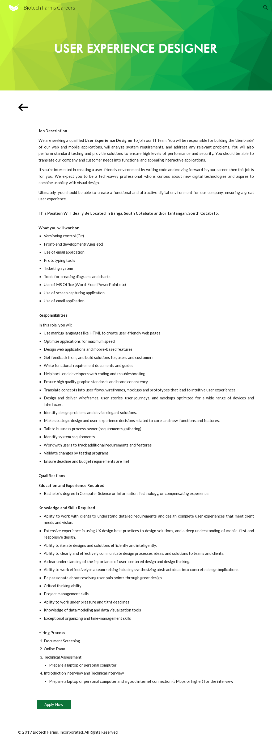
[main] (146, 406)
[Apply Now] (54, 704)
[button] (265, 7)
